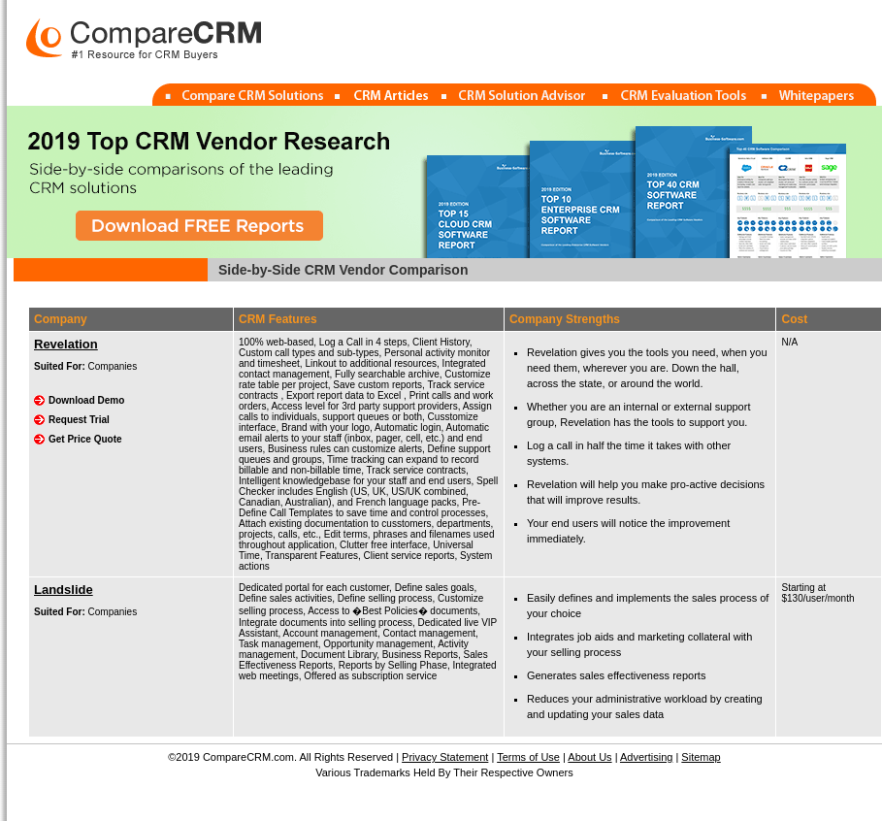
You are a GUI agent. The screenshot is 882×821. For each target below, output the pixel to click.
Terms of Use (528, 757)
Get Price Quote (85, 439)
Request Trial (79, 419)
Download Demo (86, 400)
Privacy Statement (445, 757)
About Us (589, 757)
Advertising (646, 757)
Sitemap (700, 757)
